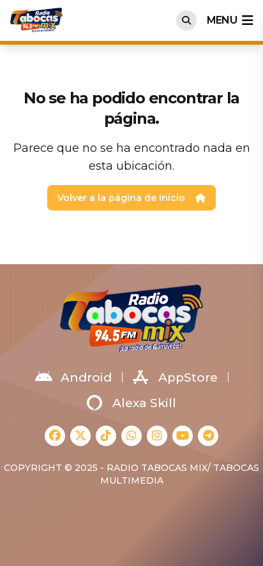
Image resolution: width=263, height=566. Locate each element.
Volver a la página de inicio (131, 198)
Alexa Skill (131, 402)
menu (230, 20)
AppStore (175, 377)
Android (73, 377)
